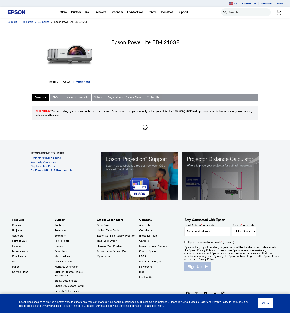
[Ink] (87, 12)
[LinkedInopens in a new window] (214, 293)
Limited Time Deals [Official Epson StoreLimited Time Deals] (108, 230)
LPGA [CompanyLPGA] (142, 256)
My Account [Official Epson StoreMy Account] (104, 256)
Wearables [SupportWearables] (61, 251)
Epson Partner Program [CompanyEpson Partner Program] (153, 245)
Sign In (280, 3)
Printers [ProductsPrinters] (16, 225)
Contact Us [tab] (153, 97)
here (160, 305)
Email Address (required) (199, 225)
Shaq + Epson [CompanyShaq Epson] (147, 251)
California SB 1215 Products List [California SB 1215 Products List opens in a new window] (52, 170)
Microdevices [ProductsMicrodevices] (20, 251)
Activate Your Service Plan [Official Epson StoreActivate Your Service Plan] (112, 251)
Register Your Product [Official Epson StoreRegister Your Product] (109, 245)
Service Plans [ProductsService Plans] (20, 271)
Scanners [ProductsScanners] (17, 235)
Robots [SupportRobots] (59, 245)
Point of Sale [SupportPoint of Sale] (62, 240)
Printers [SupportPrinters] (59, 225)
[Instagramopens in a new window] (223, 293)
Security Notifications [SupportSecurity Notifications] (67, 291)
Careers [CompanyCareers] (144, 240)
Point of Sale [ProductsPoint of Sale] (19, 240)
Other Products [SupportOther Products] (63, 261)
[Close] (265, 303)
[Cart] (279, 12)
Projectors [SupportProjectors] (60, 230)
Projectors (27, 21)
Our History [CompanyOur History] (146, 230)
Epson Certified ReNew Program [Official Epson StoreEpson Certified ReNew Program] (116, 235)
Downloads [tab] (40, 97)
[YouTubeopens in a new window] (205, 293)
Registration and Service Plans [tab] (124, 97)
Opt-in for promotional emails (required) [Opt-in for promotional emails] (211, 242)
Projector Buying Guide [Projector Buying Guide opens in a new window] (46, 158)
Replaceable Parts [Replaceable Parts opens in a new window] (43, 166)
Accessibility (266, 3)
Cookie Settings (158, 301)
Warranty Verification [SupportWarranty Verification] (66, 266)
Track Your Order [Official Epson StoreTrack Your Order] (107, 240)
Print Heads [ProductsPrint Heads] (19, 256)
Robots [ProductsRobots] (16, 245)
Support (12, 21)
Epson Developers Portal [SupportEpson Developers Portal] (69, 285)
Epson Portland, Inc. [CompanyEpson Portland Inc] (151, 261)
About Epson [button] (249, 3)
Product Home (82, 82)
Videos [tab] (98, 97)
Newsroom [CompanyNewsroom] (145, 266)
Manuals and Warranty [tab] (76, 97)
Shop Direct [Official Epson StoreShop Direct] (104, 225)
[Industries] (167, 12)
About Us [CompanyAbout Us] (144, 225)
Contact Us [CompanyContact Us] (145, 276)
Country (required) (243, 225)
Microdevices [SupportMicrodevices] (62, 256)
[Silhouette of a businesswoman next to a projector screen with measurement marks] (220, 175)
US (233, 3)
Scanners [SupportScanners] (60, 235)
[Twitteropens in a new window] (196, 293)
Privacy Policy (205, 250)
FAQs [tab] (55, 97)
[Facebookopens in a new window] (187, 293)
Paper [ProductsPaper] (15, 266)
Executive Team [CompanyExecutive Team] (148, 235)
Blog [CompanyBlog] (141, 271)
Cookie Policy (199, 301)
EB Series (43, 21)
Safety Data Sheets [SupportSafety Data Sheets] (66, 280)
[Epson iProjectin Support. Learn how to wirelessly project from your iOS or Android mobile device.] (139, 175)
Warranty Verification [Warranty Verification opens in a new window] (44, 162)
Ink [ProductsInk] (14, 261)
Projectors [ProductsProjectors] (18, 230)
